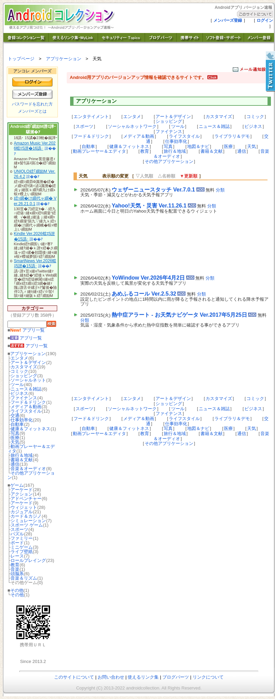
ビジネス (19, 393)
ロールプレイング (28, 560)
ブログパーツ (175, 677)
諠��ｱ (32, 176)
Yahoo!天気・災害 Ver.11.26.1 (149, 206)
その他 (16, 590)
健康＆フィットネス (30, 428)
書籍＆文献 (22, 459)
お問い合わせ (111, 677)
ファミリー (22, 538)
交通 (15, 415)
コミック (19, 371)
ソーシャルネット (28, 380)
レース (17, 556)
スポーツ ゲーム (27, 525)
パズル (17, 533)
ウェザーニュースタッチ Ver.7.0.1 (153, 190)
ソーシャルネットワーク (132, 126)
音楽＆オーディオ (28, 468)
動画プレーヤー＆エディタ (31, 448)
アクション (22, 494)
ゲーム (16, 485)
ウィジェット (24, 507)
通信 (15, 464)
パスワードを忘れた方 (32, 104)
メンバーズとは (32, 111)
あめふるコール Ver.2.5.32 (144, 294)
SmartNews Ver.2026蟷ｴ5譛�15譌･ (35, 264)
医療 (15, 437)
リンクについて (208, 677)
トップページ (21, 58)
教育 (15, 564)
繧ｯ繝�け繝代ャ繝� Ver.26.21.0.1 (35, 201)
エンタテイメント (91, 116)
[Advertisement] (113, 242)
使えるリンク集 (143, 677)
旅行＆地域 (22, 455)
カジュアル (22, 511)
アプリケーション (63, 58)
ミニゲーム (22, 547)
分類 (220, 190)
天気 (15, 442)
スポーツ (19, 529)
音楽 (15, 569)
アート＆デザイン (28, 362)
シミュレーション (28, 520)
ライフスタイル (26, 411)
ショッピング (24, 375)
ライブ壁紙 (22, 551)
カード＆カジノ (26, 516)
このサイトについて (74, 677)
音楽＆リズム (24, 578)
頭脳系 (17, 573)
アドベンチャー (26, 498)
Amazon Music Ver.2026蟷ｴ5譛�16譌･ (35, 146)
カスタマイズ (24, 366)
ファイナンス (24, 397)
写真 (15, 433)
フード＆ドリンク (28, 402)
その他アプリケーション (31, 475)
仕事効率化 (22, 419)
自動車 (17, 424)
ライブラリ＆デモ (232, 136)
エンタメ (19, 358)
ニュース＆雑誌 (26, 389)
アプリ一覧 (27, 330)
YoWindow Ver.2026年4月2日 (148, 278)
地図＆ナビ (198, 146)
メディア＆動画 (26, 406)
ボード (17, 542)
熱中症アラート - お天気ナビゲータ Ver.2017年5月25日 (179, 315)
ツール (17, 384)
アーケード (22, 489)
